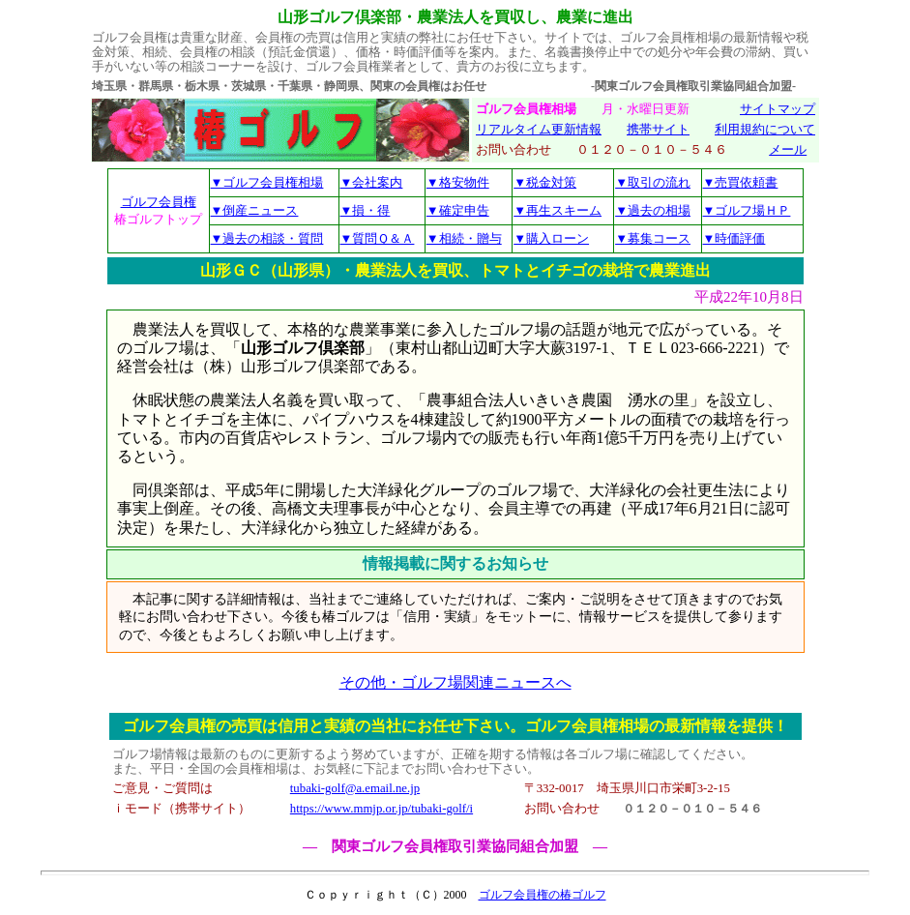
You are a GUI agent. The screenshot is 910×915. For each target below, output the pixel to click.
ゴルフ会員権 (158, 201)
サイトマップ (777, 109)
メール (788, 150)
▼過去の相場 (652, 210)
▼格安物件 (457, 182)
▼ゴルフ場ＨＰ (747, 210)
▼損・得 (365, 210)
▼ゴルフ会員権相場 (267, 182)
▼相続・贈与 (464, 238)
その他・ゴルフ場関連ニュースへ (455, 682)
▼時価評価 (734, 238)
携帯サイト (658, 129)
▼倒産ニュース (255, 210)
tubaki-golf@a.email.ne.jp (355, 788)
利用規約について (765, 129)
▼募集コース (652, 238)
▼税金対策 (545, 182)
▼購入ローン (551, 238)
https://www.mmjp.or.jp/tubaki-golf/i (381, 808)
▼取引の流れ (652, 182)
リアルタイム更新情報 (539, 129)
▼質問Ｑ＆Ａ (377, 238)
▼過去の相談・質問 (267, 238)
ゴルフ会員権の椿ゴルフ (542, 894)
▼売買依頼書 (740, 182)
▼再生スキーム (558, 210)
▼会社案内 (371, 182)
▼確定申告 (457, 210)
